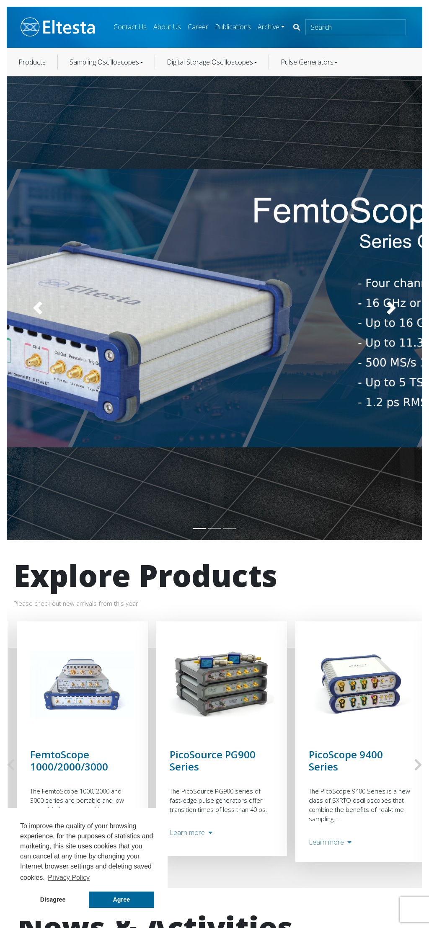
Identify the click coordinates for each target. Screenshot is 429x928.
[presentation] (11, 765)
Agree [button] (121, 899)
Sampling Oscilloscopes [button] (104, 62)
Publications (233, 26)
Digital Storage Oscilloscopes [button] (210, 62)
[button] (38, 308)
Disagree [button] (53, 899)
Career (198, 26)
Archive (268, 26)
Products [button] (32, 62)
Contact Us (130, 26)
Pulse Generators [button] (307, 62)
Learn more (191, 832)
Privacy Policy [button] (69, 877)
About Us (167, 26)
